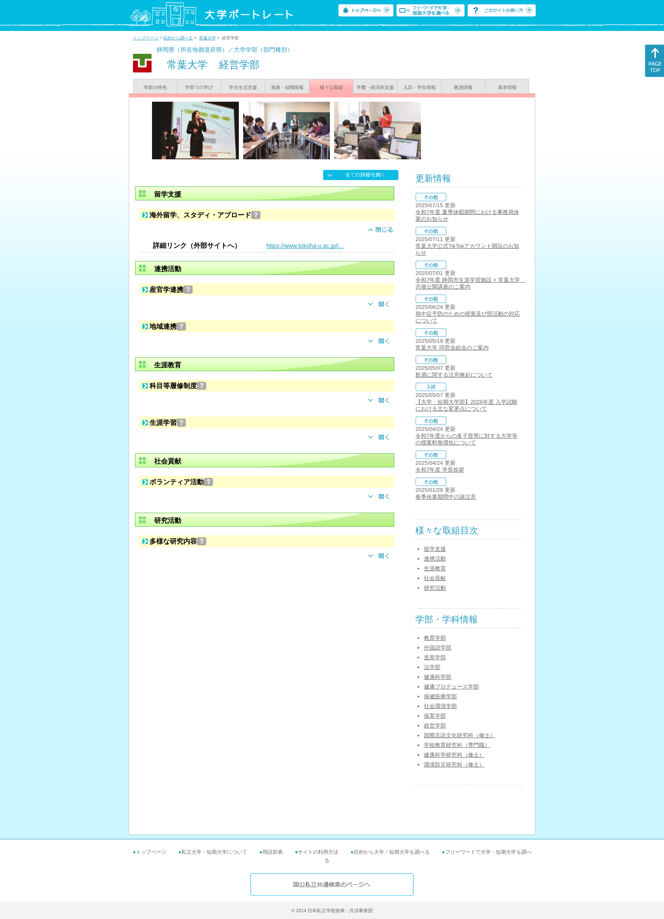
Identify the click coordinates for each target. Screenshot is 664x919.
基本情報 (507, 87)
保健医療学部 (440, 696)
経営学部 (435, 725)
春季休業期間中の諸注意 (445, 497)
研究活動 (435, 588)
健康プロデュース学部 (451, 686)
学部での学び (199, 87)
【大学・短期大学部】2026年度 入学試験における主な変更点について (466, 405)
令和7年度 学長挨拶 (439, 469)
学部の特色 (155, 87)
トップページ (145, 38)
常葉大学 (207, 38)
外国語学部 (437, 647)
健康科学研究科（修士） (454, 755)
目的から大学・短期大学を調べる (392, 852)
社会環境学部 (440, 706)
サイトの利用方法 (318, 852)
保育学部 (435, 716)
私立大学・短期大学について (214, 852)
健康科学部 (437, 677)
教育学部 (435, 638)
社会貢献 (435, 578)
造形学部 (435, 657)
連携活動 (435, 558)
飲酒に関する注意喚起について (453, 375)
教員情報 (463, 87)
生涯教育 (435, 568)
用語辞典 (273, 852)
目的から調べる (178, 38)
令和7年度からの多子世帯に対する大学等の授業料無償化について (466, 439)
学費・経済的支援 (375, 87)
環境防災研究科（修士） (454, 764)
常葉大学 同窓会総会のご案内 (452, 347)
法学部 (432, 667)
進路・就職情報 (287, 87)
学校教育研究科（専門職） (457, 745)
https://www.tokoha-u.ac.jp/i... (304, 245)
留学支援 (435, 549)
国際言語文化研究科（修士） (459, 735)
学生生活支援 (243, 87)
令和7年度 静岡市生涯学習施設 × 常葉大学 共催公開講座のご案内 (470, 283)
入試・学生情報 (419, 87)
